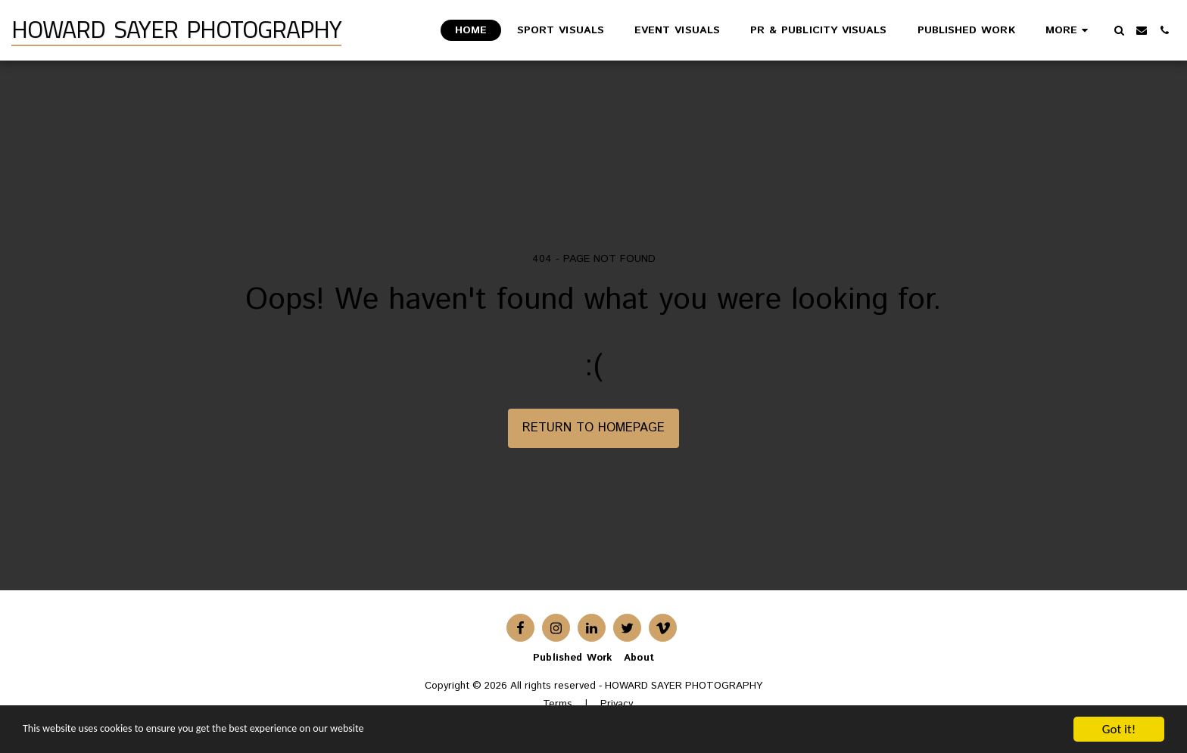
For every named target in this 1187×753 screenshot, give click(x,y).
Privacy (616, 704)
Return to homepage (593, 428)
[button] (1118, 30)
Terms (557, 704)
